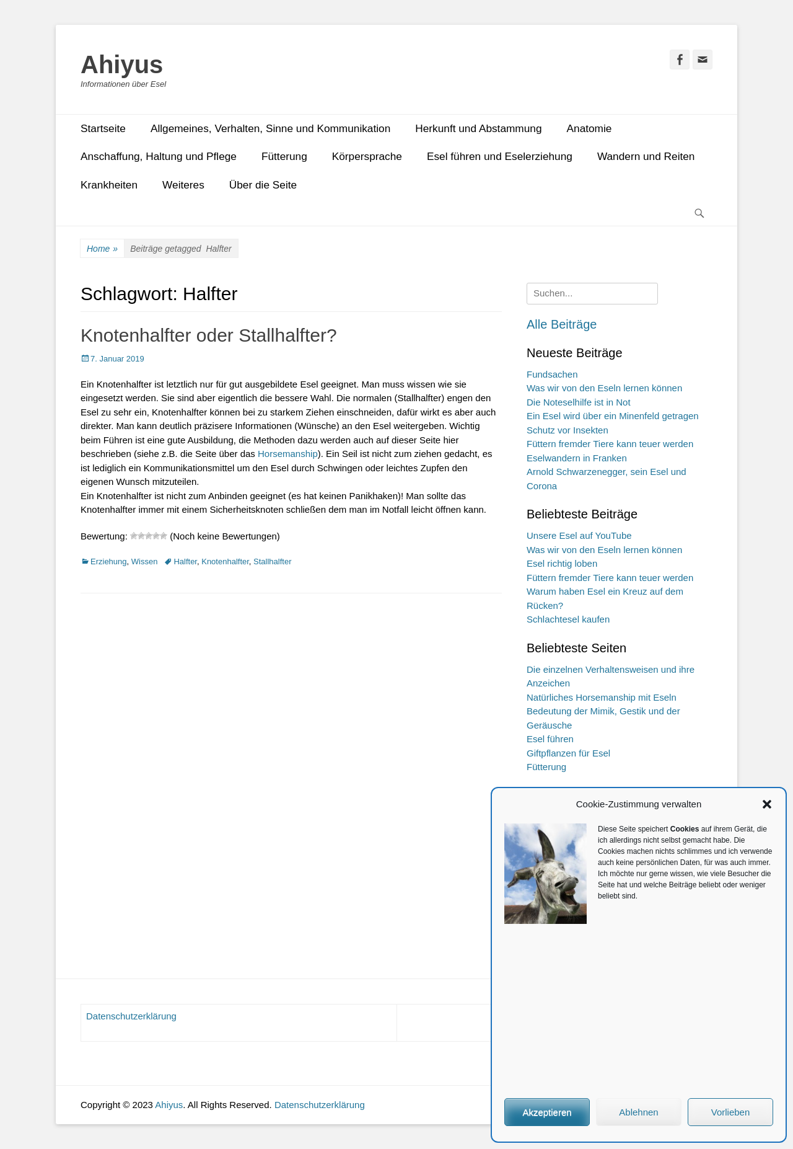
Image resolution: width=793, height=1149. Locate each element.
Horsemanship (288, 453)
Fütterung (284, 156)
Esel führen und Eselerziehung (499, 156)
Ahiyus (122, 64)
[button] (767, 804)
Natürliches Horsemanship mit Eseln (602, 697)
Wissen (144, 561)
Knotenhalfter (225, 561)
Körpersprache (367, 156)
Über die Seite (263, 185)
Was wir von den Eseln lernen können (604, 388)
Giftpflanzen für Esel (568, 753)
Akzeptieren (546, 1112)
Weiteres (183, 185)
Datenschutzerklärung (131, 1016)
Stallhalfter (272, 561)
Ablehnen (638, 1112)
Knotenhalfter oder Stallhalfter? (209, 335)
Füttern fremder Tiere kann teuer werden (610, 443)
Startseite (103, 128)
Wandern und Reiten (646, 156)
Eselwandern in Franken (577, 458)
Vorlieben (730, 1112)
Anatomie (589, 128)
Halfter (185, 561)
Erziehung (108, 561)
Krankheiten (109, 185)
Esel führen (550, 739)
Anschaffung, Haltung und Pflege (159, 156)
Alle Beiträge (562, 324)
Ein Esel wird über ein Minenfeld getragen (613, 415)
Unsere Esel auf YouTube (579, 535)
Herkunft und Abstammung (478, 128)
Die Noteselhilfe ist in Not (579, 402)
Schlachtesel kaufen (568, 619)
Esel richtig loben (562, 563)
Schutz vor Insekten (567, 430)
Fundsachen (552, 374)
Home (102, 248)
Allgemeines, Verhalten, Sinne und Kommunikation (270, 128)
